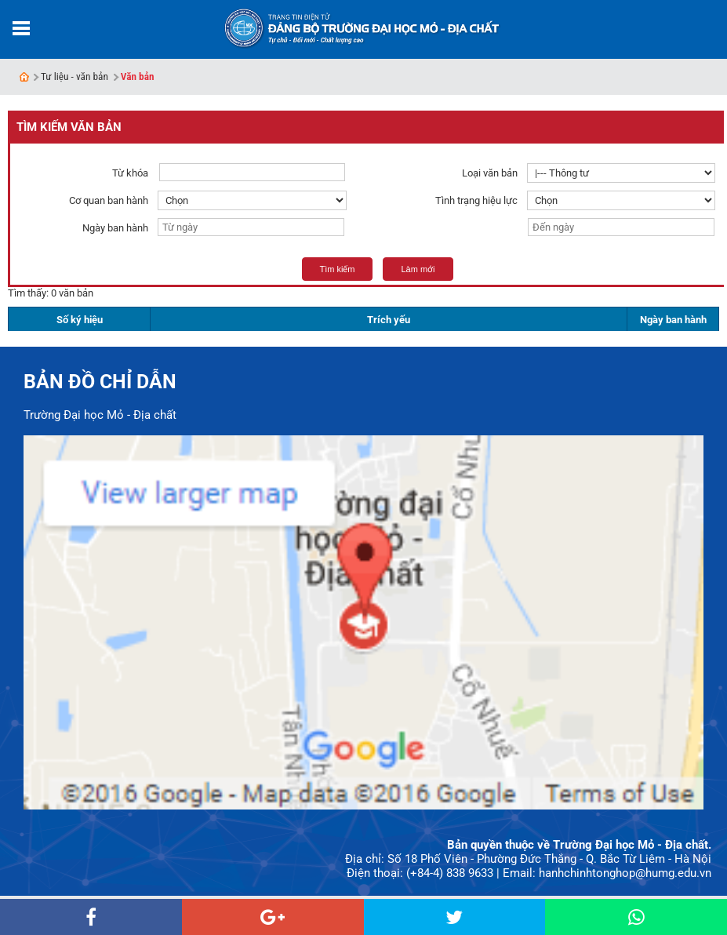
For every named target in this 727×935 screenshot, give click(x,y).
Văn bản (137, 76)
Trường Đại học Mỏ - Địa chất (100, 415)
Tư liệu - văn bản (74, 76)
